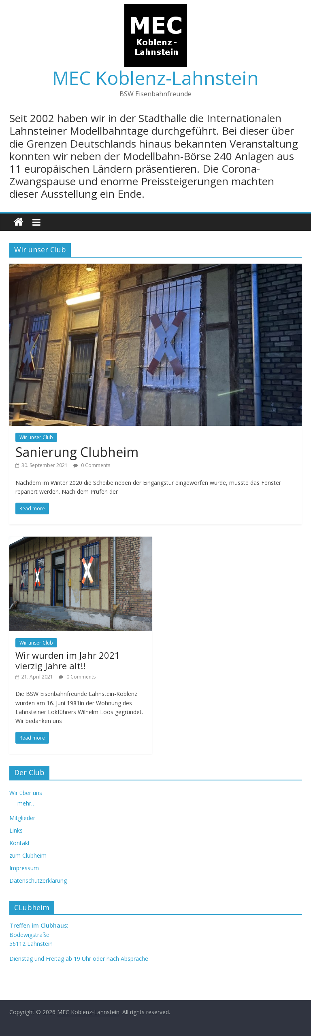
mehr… (26, 803)
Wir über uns (25, 793)
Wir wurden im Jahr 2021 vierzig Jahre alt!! (67, 660)
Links (16, 830)
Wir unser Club (36, 437)
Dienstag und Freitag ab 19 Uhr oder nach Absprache (78, 958)
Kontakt (19, 843)
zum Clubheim (28, 855)
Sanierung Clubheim (76, 452)
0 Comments (91, 465)
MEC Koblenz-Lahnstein (155, 77)
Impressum (24, 868)
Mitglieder (22, 818)
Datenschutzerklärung (38, 880)
